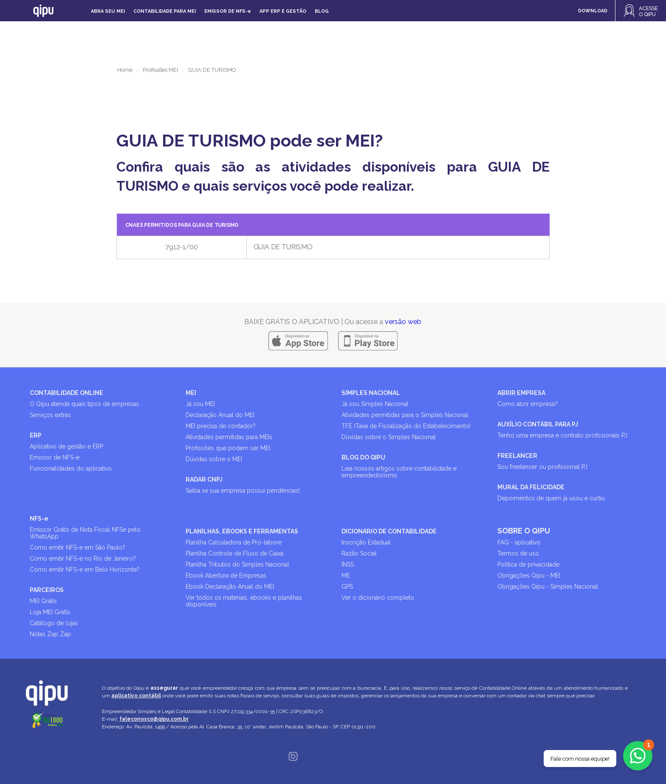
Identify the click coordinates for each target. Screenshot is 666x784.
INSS (347, 564)
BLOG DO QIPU (363, 457)
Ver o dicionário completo (377, 597)
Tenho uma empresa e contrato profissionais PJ (562, 435)
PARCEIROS (47, 590)
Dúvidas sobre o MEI (214, 459)
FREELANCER (517, 455)
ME (345, 575)
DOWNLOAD (592, 11)
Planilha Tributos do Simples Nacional (237, 564)
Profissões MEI (160, 70)
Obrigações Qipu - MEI (528, 575)
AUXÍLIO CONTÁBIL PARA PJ (537, 424)
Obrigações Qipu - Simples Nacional (547, 586)
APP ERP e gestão (283, 11)
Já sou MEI (200, 403)
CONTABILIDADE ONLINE (66, 392)
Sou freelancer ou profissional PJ (542, 466)
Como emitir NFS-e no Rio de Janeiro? (83, 558)
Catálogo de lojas (54, 623)
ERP (36, 435)
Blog (322, 11)
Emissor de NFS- (227, 11)
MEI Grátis (43, 601)
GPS (347, 586)
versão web (403, 322)
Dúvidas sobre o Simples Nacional (388, 437)
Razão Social (359, 553)
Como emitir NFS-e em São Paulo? (77, 547)
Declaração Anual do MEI (220, 415)
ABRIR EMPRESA (521, 392)
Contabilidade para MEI (164, 11)
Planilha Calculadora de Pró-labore (234, 542)
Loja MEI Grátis (50, 612)
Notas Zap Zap (50, 634)
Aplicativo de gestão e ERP (66, 446)
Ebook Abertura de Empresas (226, 575)
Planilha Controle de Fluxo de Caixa (234, 553)
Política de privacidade (528, 564)
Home (125, 70)
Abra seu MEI (108, 11)
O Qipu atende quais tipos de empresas (84, 403)
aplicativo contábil (136, 696)
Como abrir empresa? (527, 403)
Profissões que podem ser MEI (228, 448)
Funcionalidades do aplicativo (71, 468)
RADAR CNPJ (204, 479)
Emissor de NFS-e (54, 457)
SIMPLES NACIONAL (370, 392)
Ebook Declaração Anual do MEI (230, 586)
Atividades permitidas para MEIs (229, 437)
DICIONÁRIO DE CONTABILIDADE (389, 531)
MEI (191, 392)
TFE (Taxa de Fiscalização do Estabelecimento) (406, 426)
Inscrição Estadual (366, 542)
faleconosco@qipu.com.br (154, 719)
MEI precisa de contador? (221, 426)
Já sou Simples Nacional (375, 403)
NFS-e (39, 518)
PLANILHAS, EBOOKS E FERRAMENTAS (242, 531)
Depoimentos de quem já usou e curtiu (551, 498)
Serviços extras (50, 415)
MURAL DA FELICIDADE (530, 487)
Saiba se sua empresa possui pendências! (243, 490)
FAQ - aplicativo (519, 542)
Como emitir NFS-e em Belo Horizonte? (85, 569)
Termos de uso (518, 553)
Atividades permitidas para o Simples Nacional (404, 415)
